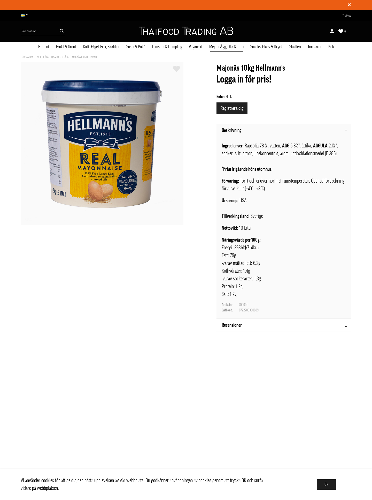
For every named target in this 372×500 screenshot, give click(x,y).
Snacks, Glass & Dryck (266, 46)
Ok (326, 484)
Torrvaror (315, 46)
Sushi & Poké (135, 46)
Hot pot (43, 46)
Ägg (66, 57)
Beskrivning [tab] (284, 130)
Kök (331, 46)
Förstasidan (27, 57)
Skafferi (295, 46)
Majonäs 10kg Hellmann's (85, 57)
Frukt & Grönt (66, 46)
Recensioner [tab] (284, 326)
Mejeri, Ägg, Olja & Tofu (226, 46)
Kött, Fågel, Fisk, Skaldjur (101, 46)
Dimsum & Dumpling (167, 46)
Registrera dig (232, 108)
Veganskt (196, 46)
